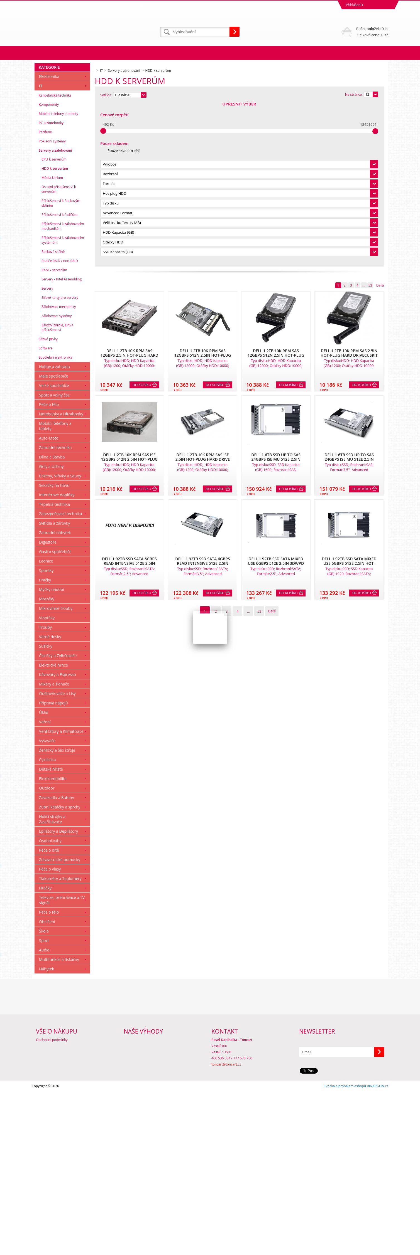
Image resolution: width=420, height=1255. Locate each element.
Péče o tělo (49, 567)
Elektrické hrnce (53, 828)
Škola (44, 1094)
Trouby (45, 790)
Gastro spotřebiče (55, 715)
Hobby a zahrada (54, 529)
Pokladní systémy (52, 304)
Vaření (45, 885)
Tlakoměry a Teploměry (60, 1041)
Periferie (45, 295)
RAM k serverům (54, 433)
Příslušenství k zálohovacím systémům (62, 403)
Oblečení (47, 1085)
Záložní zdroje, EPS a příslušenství (57, 490)
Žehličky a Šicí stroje (57, 913)
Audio (44, 1113)
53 (370, 122)
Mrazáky (46, 762)
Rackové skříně (53, 415)
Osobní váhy (50, 1004)
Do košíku (142, 222)
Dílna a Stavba (52, 620)
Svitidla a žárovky (54, 686)
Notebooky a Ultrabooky (61, 577)
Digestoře (48, 705)
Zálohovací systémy (56, 479)
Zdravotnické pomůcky (59, 1022)
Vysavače (47, 904)
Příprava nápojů (53, 866)
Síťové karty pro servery (59, 460)
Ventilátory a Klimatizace (61, 894)
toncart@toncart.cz (226, 1227)
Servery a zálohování (55, 313)
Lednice (46, 724)
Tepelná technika (54, 667)
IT (40, 249)
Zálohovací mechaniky (58, 470)
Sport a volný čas (54, 558)
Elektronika (49, 239)
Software (46, 511)
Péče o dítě (49, 1013)
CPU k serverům (54, 322)
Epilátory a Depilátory (58, 994)
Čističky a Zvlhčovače (58, 819)
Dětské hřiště (51, 932)
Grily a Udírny (51, 629)
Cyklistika (47, 923)
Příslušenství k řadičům (59, 378)
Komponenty (49, 267)
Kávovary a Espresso (57, 837)
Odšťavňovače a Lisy (57, 856)
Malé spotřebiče (53, 539)
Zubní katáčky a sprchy (59, 970)
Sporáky (46, 733)
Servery (47, 451)
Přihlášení (353, 5)
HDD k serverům (54, 331)
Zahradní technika (55, 610)
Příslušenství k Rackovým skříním (60, 366)
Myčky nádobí (51, 752)
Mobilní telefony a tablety (58, 277)
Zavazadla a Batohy (56, 960)
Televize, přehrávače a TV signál (62, 1063)
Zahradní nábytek (55, 696)
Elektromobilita (53, 942)
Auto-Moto (48, 601)
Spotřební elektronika (55, 520)
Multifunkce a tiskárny (59, 1122)
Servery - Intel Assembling (61, 442)
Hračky (45, 1051)
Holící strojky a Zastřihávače (52, 982)
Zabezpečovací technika (60, 677)
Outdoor (47, 951)
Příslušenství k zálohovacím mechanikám (62, 389)
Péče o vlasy (50, 1032)
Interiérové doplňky (56, 658)
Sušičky (45, 809)
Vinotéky (47, 781)
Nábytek (46, 1132)
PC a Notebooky (51, 286)
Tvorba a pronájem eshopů (345, 1249)
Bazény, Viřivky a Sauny (60, 639)
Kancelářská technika (55, 258)
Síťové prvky (48, 502)
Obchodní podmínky (52, 1203)
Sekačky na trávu (54, 648)
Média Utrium (52, 341)
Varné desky (50, 800)
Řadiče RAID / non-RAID (59, 424)
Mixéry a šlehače (54, 847)
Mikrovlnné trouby (55, 771)
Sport (44, 1103)
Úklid (43, 875)
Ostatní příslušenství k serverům (58, 352)
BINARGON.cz (377, 1249)
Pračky (45, 743)
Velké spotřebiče (54, 548)
